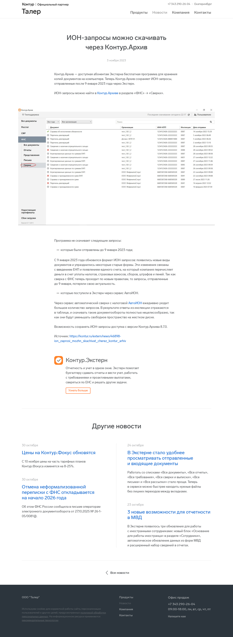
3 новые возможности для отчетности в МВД (168, 514)
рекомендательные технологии (40, 620)
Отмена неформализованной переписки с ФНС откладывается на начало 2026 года (58, 492)
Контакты (202, 12)
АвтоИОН (135, 303)
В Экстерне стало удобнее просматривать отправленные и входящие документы (160, 458)
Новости (159, 12)
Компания (180, 12)
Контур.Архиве (107, 93)
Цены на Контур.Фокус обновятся (59, 452)
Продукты (139, 12)
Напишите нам (177, 616)
